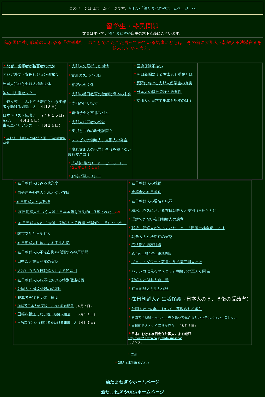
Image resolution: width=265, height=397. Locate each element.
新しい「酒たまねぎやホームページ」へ (162, 8)
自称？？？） (174, 211)
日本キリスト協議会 (19, 116)
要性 (39, 289)
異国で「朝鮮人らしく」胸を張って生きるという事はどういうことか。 (184, 318)
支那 (134, 355)
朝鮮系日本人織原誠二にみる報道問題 (45, 306)
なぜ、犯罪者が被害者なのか (29, 66)
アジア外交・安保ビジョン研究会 (31, 75)
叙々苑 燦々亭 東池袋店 (151, 253)
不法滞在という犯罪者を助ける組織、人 (47, 323)
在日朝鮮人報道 (58, 314)
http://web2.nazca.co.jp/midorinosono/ (155, 338)
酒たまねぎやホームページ (133, 382)
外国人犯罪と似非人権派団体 (27, 84)
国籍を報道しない (32, 314)
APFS (7, 121)
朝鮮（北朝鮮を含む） (134, 363)
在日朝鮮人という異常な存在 (153, 326)
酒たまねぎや (119, 34)
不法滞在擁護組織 (146, 245)
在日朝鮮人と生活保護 (156, 299)
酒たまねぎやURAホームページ (132, 392)
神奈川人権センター (19, 93)
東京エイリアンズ (18, 126)
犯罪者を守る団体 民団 (37, 298)
